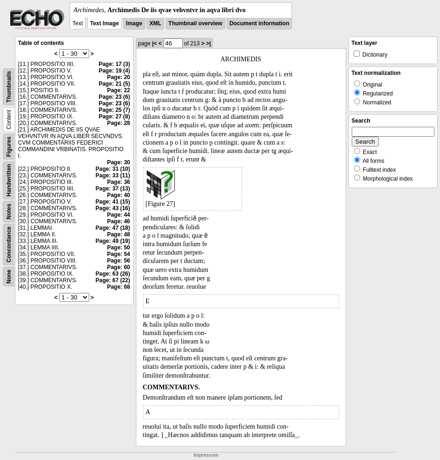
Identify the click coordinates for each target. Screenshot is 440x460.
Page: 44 (118, 215)
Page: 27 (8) (114, 116)
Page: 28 (118, 123)
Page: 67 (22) (112, 280)
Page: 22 (118, 90)
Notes (9, 211)
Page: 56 (118, 260)
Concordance (9, 244)
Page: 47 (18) (112, 228)
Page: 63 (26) (112, 273)
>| (208, 43)
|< (154, 43)
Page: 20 (118, 77)
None (9, 277)
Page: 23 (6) (114, 97)
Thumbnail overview (195, 23)
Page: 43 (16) (112, 208)
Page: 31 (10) (112, 169)
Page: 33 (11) (112, 175)
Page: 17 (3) (114, 64)
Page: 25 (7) (114, 110)
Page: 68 (118, 287)
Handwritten (9, 180)
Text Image (104, 23)
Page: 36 (118, 182)
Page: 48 (118, 234)
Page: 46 (118, 221)
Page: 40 (118, 195)
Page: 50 (118, 247)
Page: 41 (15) (112, 201)
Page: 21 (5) (114, 83)
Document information (259, 23)
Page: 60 (118, 267)
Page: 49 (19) (112, 241)
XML (155, 23)
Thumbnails (9, 86)
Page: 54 (118, 254)
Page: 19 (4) (114, 70)
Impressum (205, 455)
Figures (9, 147)
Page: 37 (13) (112, 188)
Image (134, 23)
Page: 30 (118, 162)
